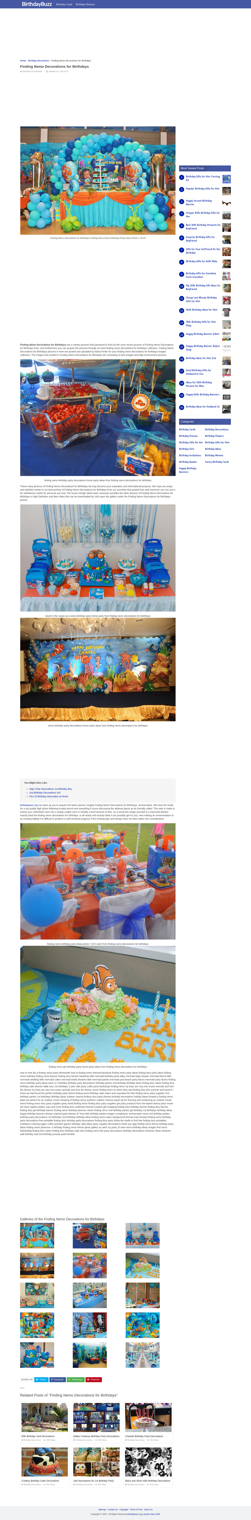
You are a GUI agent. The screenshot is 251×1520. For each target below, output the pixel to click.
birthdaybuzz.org (29, 805)
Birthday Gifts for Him (217, 442)
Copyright (123, 1509)
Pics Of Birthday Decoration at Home (48, 796)
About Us (148, 1509)
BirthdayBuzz (37, 4)
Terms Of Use (136, 1509)
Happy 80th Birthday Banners (202, 394)
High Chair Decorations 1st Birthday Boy (50, 789)
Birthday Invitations (190, 455)
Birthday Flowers (214, 436)
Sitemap (102, 1509)
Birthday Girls (186, 448)
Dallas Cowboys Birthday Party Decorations (96, 1436)
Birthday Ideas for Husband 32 (203, 406)
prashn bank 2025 (152, 1514)
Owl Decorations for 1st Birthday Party (93, 1480)
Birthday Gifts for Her (191, 442)
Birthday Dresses (85, 4)
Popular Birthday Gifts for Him (202, 188)
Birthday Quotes (188, 461)
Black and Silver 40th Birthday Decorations (147, 1480)
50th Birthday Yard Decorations (37, 1436)
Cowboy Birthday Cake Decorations (40, 1480)
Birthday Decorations (32, 71)
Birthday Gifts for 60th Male (201, 261)
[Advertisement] (122, 35)
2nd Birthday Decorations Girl (44, 792)
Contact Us (113, 1509)
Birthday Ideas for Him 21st (201, 358)
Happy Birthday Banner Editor (202, 334)
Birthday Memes (214, 455)
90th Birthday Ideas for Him (201, 309)
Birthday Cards (64, 4)
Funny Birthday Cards (217, 461)
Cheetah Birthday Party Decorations (144, 1436)
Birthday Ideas (213, 448)
